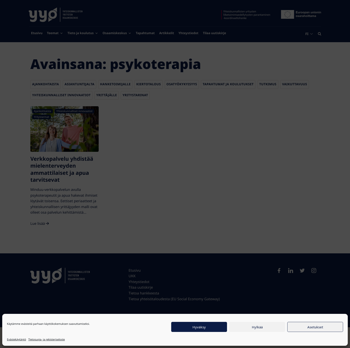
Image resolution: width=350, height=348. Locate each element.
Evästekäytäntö (16, 339)
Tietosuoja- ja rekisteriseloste (46, 339)
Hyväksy (199, 327)
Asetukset (315, 327)
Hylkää (257, 327)
